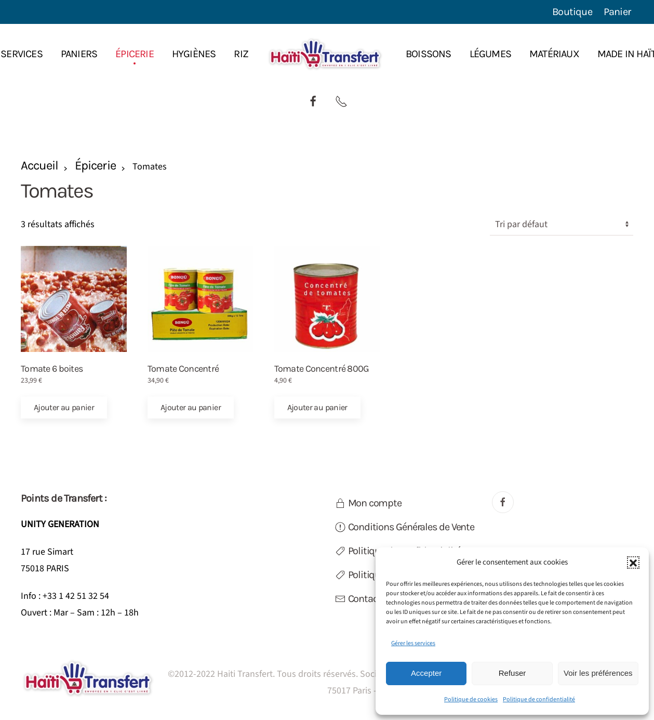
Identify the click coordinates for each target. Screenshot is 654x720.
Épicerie (95, 165)
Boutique (572, 12)
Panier (617, 12)
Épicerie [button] (134, 54)
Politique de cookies (471, 699)
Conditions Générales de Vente (404, 527)
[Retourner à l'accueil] (327, 54)
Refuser (512, 673)
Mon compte (368, 503)
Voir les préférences (598, 673)
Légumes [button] (490, 54)
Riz (241, 54)
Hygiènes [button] (194, 54)
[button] (633, 562)
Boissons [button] (428, 54)
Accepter (426, 673)
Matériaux (554, 54)
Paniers (79, 54)
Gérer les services (413, 643)
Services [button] (22, 54)
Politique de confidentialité (539, 699)
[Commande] (561, 224)
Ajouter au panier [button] (64, 407)
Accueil (39, 165)
